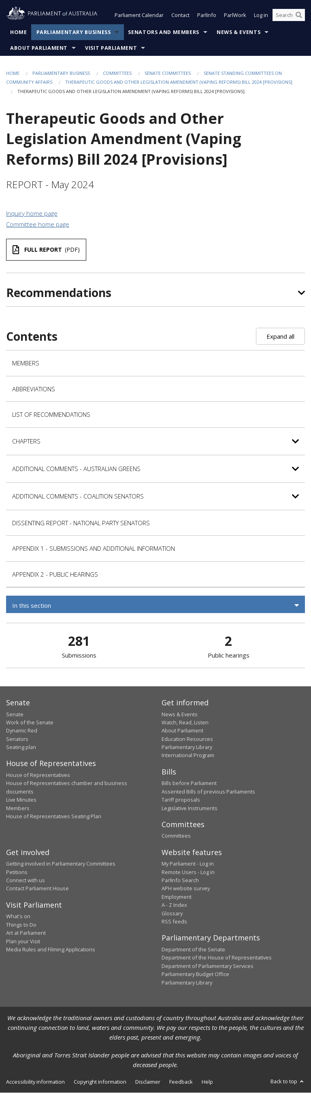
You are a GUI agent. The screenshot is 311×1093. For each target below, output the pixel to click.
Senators (17, 739)
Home (18, 32)
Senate (14, 714)
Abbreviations (33, 389)
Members (25, 363)
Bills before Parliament (189, 783)
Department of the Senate (193, 949)
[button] (155, 605)
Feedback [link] (181, 1081)
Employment (177, 896)
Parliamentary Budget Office (195, 974)
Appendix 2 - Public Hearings (55, 574)
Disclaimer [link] (147, 1081)
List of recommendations (51, 414)
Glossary (172, 913)
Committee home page (37, 225)
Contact (180, 15)
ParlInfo (206, 15)
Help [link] (207, 1081)
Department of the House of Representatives (217, 957)
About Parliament (39, 48)
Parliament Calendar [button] (139, 15)
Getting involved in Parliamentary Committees (60, 864)
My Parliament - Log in (188, 864)
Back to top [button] (288, 1081)
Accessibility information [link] (35, 1081)
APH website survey (186, 888)
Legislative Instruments (189, 808)
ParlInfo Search (180, 880)
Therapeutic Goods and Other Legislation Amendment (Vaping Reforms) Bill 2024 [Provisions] (178, 82)
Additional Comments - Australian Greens (76, 469)
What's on (18, 916)
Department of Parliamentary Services (207, 966)
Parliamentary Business (73, 32)
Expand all (280, 337)
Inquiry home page (32, 213)
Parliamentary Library (187, 747)
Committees (117, 73)
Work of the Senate (29, 722)
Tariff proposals (181, 800)
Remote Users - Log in (188, 872)
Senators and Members (163, 32)
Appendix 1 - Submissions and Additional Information (93, 548)
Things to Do (21, 924)
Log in (261, 15)
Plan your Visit (23, 941)
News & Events (238, 32)
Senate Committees (168, 73)
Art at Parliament (26, 933)
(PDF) (46, 249)
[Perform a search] (299, 15)
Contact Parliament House (37, 888)
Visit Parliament (111, 48)
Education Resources (187, 739)
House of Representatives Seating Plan (53, 816)
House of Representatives (38, 775)
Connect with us (25, 880)
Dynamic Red (21, 730)
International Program (188, 755)
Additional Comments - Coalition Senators (78, 496)
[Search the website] (289, 15)
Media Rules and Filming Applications (50, 949)
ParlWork (235, 15)
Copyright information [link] (100, 1081)
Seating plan (21, 747)
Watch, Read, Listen (185, 722)
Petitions (17, 872)
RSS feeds (174, 921)
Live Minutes (21, 800)
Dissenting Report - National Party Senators (81, 523)
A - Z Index (174, 905)
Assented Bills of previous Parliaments (208, 791)
